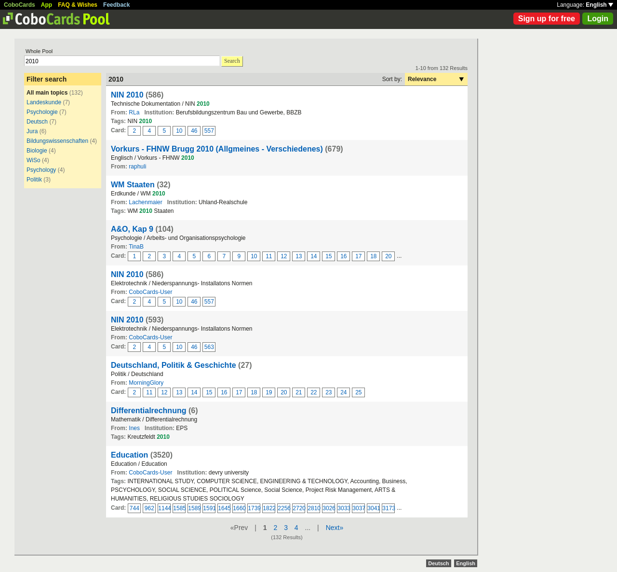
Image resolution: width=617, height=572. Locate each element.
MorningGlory (146, 382)
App (46, 4)
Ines (134, 428)
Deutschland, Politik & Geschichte (173, 365)
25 (358, 392)
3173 (388, 508)
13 (298, 256)
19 (269, 392)
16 (343, 256)
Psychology (41, 170)
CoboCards (19, 4)
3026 (328, 508)
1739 (254, 508)
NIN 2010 (127, 95)
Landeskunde (44, 102)
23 (328, 392)
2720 (299, 508)
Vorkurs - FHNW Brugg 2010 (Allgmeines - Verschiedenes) (217, 149)
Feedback (116, 4)
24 (343, 392)
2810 (314, 508)
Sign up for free (546, 18)
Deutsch (37, 121)
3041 (373, 508)
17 (358, 256)
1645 (224, 508)
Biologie (37, 150)
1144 (164, 508)
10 (179, 130)
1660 (239, 508)
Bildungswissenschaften (57, 141)
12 (284, 256)
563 (209, 347)
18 (373, 256)
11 (269, 256)
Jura (32, 131)
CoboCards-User (150, 292)
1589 (194, 508)
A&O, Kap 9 (132, 229)
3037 (358, 508)
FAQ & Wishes (77, 4)
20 (388, 256)
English (599, 4)
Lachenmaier (145, 202)
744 (134, 508)
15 (328, 256)
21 (298, 392)
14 (313, 256)
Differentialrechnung (148, 410)
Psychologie (42, 112)
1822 (269, 508)
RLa (134, 112)
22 (313, 392)
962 (149, 508)
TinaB (136, 246)
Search (232, 60)
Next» (335, 527)
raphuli (137, 166)
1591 (209, 508)
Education (129, 455)
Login (597, 18)
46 (194, 130)
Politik (34, 179)
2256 (284, 508)
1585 (179, 508)
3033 (343, 508)
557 (209, 130)
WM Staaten (133, 185)
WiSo (33, 160)
